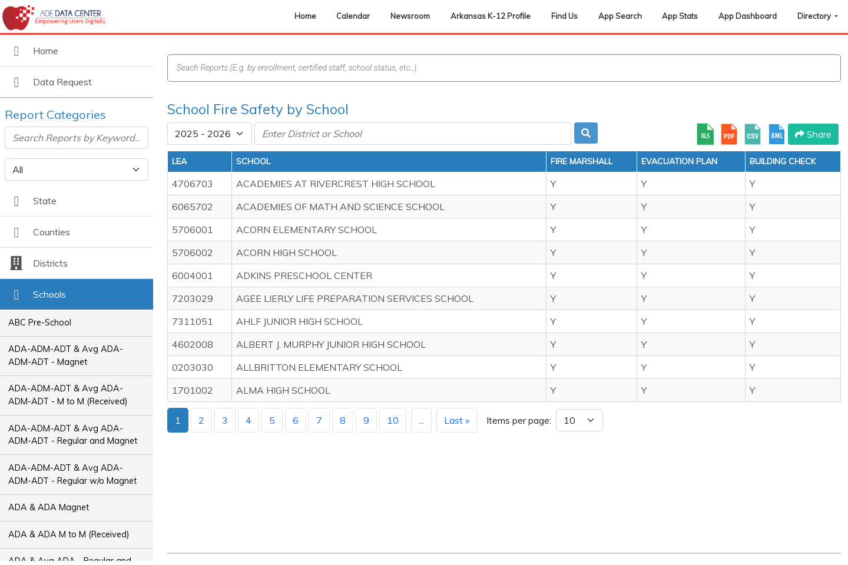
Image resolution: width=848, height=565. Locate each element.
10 (393, 420)
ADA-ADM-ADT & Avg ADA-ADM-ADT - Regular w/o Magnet (72, 474)
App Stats (680, 16)
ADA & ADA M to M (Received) (69, 534)
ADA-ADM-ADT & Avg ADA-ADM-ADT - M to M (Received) (68, 395)
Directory (815, 16)
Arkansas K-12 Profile (490, 16)
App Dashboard (747, 16)
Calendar (353, 16)
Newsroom (410, 16)
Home (305, 16)
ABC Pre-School (39, 322)
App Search (620, 16)
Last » (456, 420)
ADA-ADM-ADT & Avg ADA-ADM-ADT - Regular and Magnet (72, 435)
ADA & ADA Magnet (48, 507)
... (421, 420)
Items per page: (518, 420)
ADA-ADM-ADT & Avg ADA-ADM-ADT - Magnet (65, 355)
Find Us (564, 16)
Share (813, 134)
